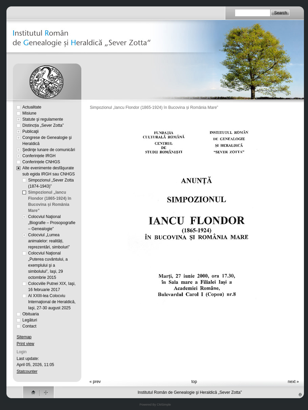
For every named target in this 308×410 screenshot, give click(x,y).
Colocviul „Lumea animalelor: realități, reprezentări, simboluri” (49, 241)
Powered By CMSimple (155, 404)
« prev (95, 381)
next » (293, 381)
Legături (29, 320)
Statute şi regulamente (42, 119)
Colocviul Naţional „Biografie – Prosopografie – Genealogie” (51, 222)
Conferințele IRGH (39, 155)
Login (21, 351)
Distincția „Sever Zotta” (43, 125)
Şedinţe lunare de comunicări (48, 149)
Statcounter (27, 371)
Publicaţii (30, 131)
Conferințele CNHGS (41, 162)
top (194, 381)
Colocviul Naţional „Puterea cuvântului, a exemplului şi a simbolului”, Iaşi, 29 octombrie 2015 (48, 265)
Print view (25, 343)
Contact (29, 326)
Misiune (29, 113)
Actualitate (31, 107)
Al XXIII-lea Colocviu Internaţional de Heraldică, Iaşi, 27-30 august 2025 (52, 301)
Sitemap (24, 337)
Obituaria (30, 314)
